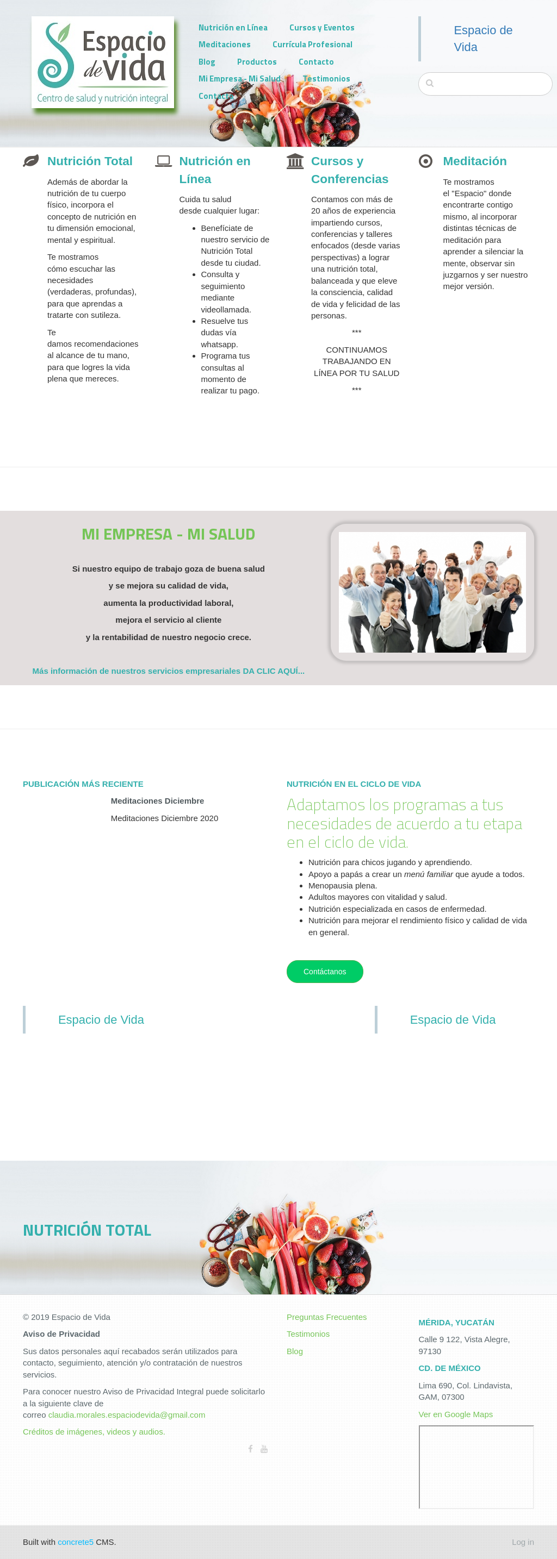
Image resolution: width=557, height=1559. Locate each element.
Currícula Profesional (312, 44)
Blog (207, 61)
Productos (257, 61)
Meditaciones (225, 44)
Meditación (475, 161)
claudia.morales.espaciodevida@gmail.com (127, 1414)
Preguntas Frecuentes (327, 1317)
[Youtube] (264, 1449)
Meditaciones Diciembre (158, 800)
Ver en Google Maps (456, 1414)
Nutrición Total (90, 161)
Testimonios (326, 78)
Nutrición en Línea (233, 27)
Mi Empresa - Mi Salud (240, 78)
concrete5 (76, 1542)
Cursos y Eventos (322, 27)
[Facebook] (250, 1449)
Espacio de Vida (101, 1019)
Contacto (316, 61)
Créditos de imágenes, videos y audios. (94, 1431)
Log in (523, 1542)
